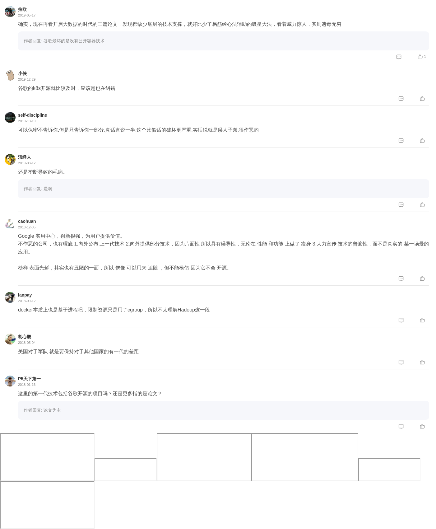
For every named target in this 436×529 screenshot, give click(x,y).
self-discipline (32, 115)
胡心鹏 (24, 336)
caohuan (27, 221)
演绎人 (24, 157)
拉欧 (22, 9)
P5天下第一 (29, 378)
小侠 (22, 73)
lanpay (25, 295)
